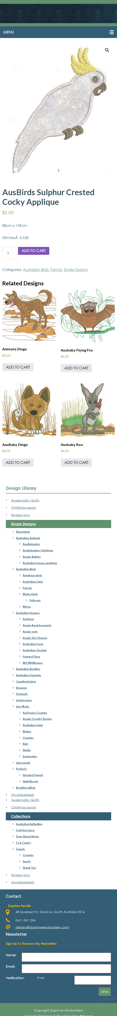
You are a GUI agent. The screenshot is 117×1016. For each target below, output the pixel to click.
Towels (20, 849)
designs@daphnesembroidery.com (42, 927)
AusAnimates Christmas (38, 550)
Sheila (27, 750)
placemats (23, 762)
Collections (20, 816)
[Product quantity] (9, 253)
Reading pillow (26, 787)
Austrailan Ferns (33, 644)
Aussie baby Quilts (25, 500)
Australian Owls (33, 581)
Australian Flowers (28, 613)
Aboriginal (23, 531)
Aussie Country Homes (37, 719)
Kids (25, 743)
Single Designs (76, 269)
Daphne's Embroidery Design (58, 14)
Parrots (56, 269)
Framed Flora (31, 656)
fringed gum (20, 515)
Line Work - (23, 706)
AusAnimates (31, 544)
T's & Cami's (23, 842)
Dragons (21, 687)
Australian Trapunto (28, 675)
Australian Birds (36, 269)
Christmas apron (23, 507)
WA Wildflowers (33, 663)
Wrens (27, 606)
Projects (21, 768)
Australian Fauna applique (40, 563)
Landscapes (24, 700)
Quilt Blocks (30, 781)
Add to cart (34, 250)
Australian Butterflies (29, 824)
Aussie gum (30, 631)
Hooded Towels (33, 775)
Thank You (29, 867)
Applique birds (32, 575)
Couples (28, 737)
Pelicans (34, 600)
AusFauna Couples (35, 712)
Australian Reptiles (28, 669)
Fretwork (21, 694)
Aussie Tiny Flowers (35, 638)
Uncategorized (22, 794)
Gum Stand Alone (27, 836)
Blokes (27, 731)
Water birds (30, 594)
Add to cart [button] (18, 367)
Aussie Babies (31, 556)
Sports (27, 861)
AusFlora (28, 619)
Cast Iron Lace (25, 830)
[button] (58, 32)
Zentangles (30, 756)
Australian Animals (28, 538)
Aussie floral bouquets (37, 625)
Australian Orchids (35, 650)
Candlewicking (26, 681)
